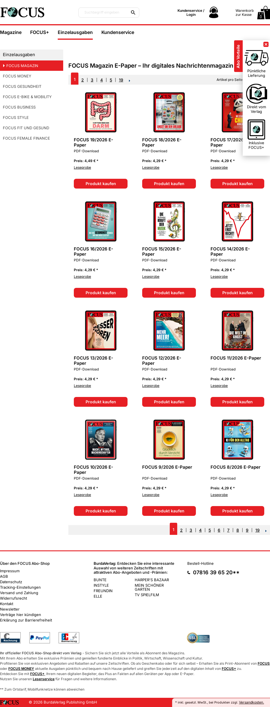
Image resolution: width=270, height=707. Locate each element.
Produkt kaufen (101, 183)
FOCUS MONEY (17, 76)
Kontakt (6, 603)
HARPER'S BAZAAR (152, 579)
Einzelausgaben (75, 32)
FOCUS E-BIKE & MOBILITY (27, 96)
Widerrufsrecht (13, 598)
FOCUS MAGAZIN (22, 65)
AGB (4, 576)
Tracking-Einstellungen (20, 587)
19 (121, 79)
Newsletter (10, 609)
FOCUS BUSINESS (19, 107)
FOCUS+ (39, 32)
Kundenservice (117, 32)
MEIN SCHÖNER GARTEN (149, 587)
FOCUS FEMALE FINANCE (26, 138)
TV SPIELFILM (147, 594)
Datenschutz (11, 581)
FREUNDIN (103, 590)
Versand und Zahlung (19, 592)
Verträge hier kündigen (20, 614)
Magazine (11, 32)
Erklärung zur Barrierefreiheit (26, 620)
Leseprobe (82, 167)
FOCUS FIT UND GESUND (26, 128)
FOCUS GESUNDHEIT (22, 86)
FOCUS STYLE (16, 117)
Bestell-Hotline (200, 563)
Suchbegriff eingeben (101, 12)
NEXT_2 (130, 80)
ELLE (98, 596)
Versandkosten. (251, 702)
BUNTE (100, 579)
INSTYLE (101, 585)
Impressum (10, 571)
